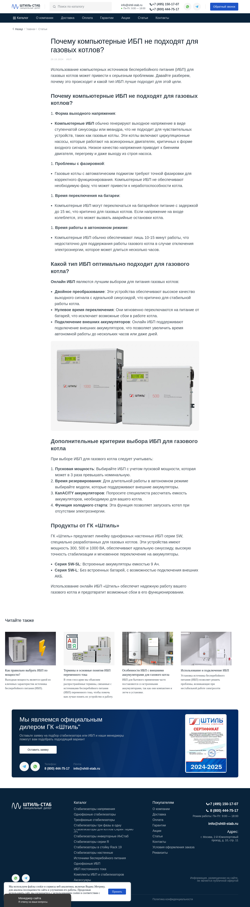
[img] (26, 7)
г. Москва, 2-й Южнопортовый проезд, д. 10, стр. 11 (219, 838)
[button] (224, 7)
